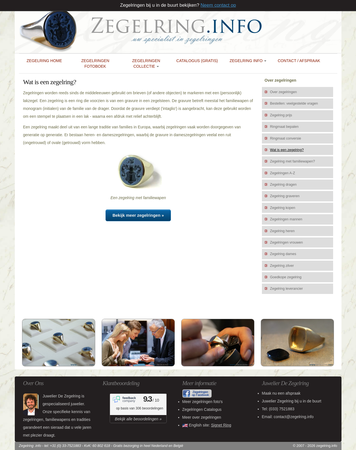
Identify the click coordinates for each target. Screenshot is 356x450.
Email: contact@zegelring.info (288, 416)
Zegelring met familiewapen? (292, 161)
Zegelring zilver (282, 266)
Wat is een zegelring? (287, 150)
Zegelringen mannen (286, 219)
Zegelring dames (283, 254)
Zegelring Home (44, 60)
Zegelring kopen (282, 208)
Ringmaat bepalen (284, 127)
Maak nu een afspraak (281, 393)
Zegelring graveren (285, 196)
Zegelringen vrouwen (286, 242)
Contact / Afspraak (299, 60)
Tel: (278, 409)
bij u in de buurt (291, 401)
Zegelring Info (248, 60)
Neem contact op (218, 5)
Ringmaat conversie (285, 138)
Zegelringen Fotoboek (95, 63)
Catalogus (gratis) (197, 60)
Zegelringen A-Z (282, 173)
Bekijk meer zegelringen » (138, 215)
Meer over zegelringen (201, 417)
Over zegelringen (283, 92)
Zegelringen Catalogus (202, 409)
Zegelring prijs (281, 115)
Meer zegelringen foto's (202, 401)
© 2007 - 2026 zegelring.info (315, 446)
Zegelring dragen (283, 185)
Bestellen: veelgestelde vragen (294, 103)
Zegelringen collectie (146, 63)
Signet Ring (221, 425)
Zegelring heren (282, 231)
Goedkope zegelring (286, 277)
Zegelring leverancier (286, 289)
